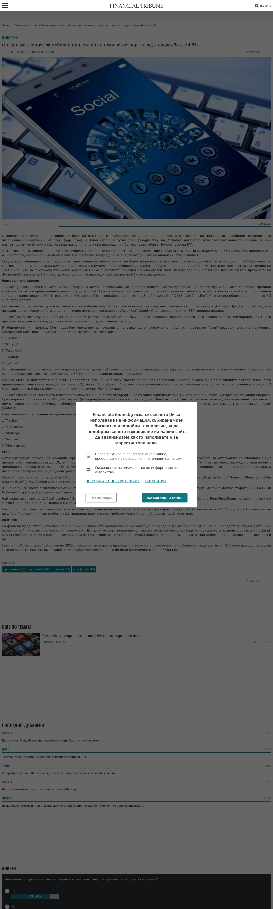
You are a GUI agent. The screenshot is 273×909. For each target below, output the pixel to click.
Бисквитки (155, 481)
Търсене (262, 6)
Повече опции (101, 498)
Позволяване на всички (164, 498)
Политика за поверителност (113, 481)
